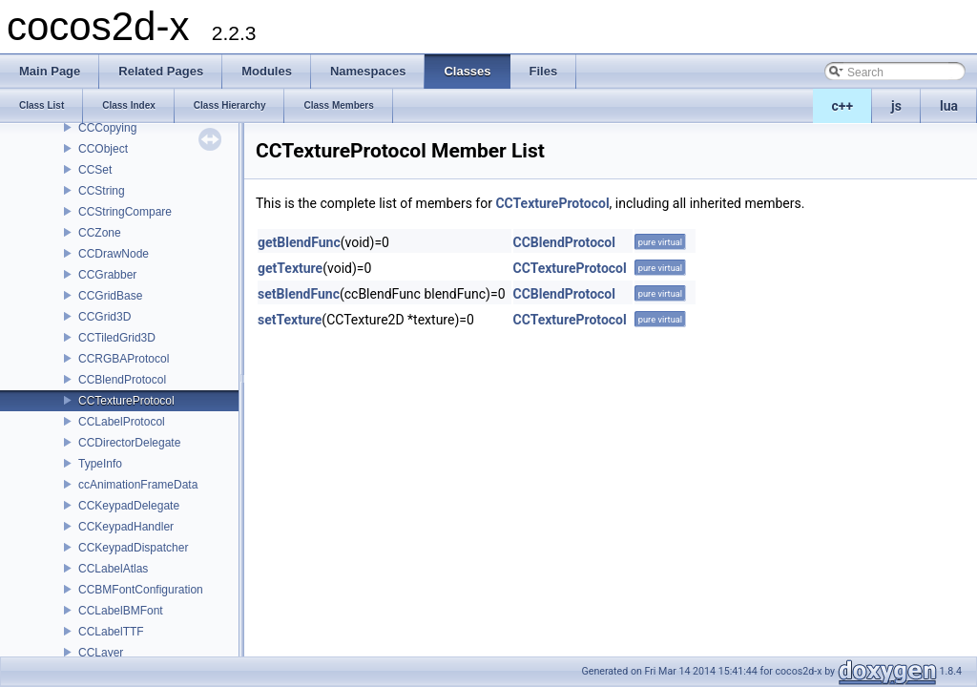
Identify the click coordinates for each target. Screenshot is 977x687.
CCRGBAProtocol (123, 358)
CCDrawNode (113, 253)
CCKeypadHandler (126, 526)
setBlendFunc (299, 294)
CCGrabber (107, 274)
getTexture (290, 268)
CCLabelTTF (111, 631)
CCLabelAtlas (113, 568)
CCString (101, 191)
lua (949, 106)
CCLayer (100, 652)
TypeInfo (100, 463)
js (896, 106)
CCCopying (107, 128)
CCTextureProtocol (126, 400)
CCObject (103, 149)
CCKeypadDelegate (128, 505)
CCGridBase (110, 295)
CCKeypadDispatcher (133, 547)
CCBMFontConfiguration (140, 589)
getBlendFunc (299, 242)
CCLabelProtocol (121, 421)
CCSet (95, 170)
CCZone (99, 232)
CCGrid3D (104, 316)
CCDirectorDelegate (129, 442)
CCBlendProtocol (122, 379)
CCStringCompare (125, 212)
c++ (843, 106)
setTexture (290, 319)
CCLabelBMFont (120, 610)
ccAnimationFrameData (137, 484)
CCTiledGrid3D (117, 337)
